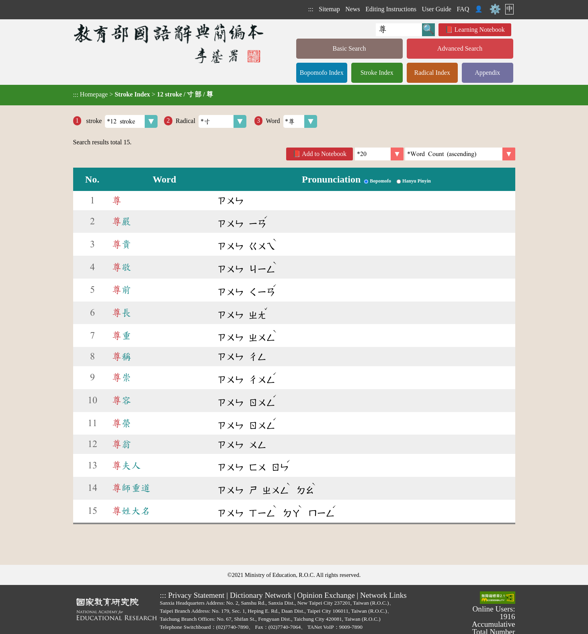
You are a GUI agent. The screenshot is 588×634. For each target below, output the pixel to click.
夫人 (126, 465)
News (352, 9)
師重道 (131, 488)
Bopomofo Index (322, 72)
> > (143, 94)
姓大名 (131, 511)
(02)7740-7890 (232, 627)
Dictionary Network (261, 595)
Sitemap (329, 9)
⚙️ (495, 9)
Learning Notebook (480, 29)
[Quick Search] (399, 29)
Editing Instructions (390, 9)
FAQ (463, 9)
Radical (211, 121)
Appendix (487, 72)
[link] (460, 154)
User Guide (436, 9)
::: (310, 9)
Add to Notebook (324, 153)
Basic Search (349, 48)
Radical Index (432, 72)
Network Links (383, 595)
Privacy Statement (196, 595)
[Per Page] (379, 154)
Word (291, 121)
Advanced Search (459, 48)
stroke (121, 121)
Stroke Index (377, 72)
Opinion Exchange (325, 595)
